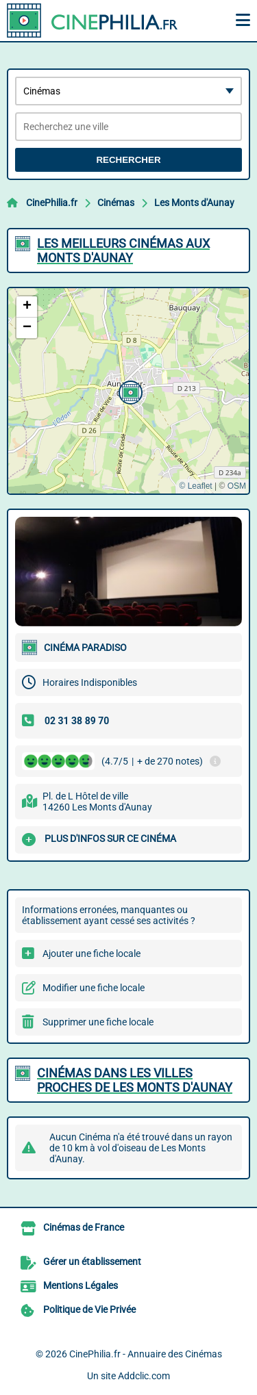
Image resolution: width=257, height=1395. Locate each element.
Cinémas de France (83, 1227)
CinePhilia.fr (51, 202)
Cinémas (115, 202)
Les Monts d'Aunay (194, 202)
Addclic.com (144, 1375)
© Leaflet (195, 486)
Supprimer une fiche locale (98, 1021)
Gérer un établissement (92, 1261)
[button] (129, 391)
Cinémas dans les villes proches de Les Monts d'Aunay (134, 1080)
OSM (237, 486)
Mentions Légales (80, 1285)
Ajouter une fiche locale (91, 953)
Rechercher (128, 160)
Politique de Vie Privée (89, 1309)
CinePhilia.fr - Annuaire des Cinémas (145, 1353)
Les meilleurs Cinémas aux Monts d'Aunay (123, 250)
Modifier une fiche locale (93, 987)
